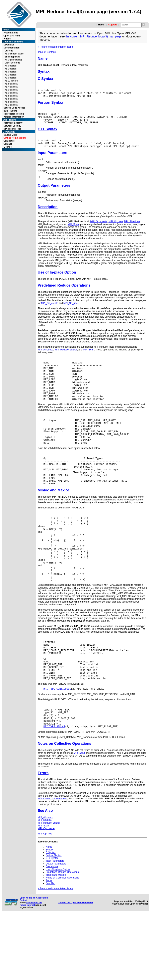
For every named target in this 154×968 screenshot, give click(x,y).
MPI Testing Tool (12, 129)
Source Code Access (14, 108)
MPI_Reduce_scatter (66, 355)
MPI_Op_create (98, 227)
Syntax (44, 71)
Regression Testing (13, 114)
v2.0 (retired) (11, 77)
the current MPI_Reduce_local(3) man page (94, 36)
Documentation (11, 47)
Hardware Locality (12, 123)
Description (48, 213)
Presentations (10, 32)
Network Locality (12, 126)
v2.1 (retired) (11, 74)
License (7, 147)
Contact (7, 144)
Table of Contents (47, 52)
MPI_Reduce (45, 872)
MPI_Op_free (115, 227)
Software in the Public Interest (31, 956)
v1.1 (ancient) (11, 105)
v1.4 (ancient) (11, 96)
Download (8, 44)
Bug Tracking (10, 111)
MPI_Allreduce (132, 227)
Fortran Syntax (50, 104)
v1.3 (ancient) (11, 99)
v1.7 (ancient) (11, 87)
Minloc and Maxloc (54, 516)
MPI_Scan (73, 230)
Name (43, 58)
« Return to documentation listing (55, 46)
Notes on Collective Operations (64, 796)
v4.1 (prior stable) (13, 59)
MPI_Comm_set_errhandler (52, 851)
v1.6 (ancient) (11, 90)
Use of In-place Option (57, 278)
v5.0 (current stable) (14, 53)
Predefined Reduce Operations (64, 291)
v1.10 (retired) (11, 80)
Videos (7, 38)
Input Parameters (52, 159)
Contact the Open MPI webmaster (75, 955)
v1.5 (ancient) (11, 93)
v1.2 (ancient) (11, 102)
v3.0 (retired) (11, 71)
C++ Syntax (47, 133)
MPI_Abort (79, 805)
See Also (45, 863)
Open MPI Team (11, 35)
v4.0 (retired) (11, 65)
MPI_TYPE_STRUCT (54, 779)
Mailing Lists (10, 135)
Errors (43, 826)
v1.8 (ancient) (11, 84)
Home (101, 24)
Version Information (13, 117)
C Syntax (45, 79)
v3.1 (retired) (11, 68)
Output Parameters (54, 191)
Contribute (9, 141)
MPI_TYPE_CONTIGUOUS (57, 737)
